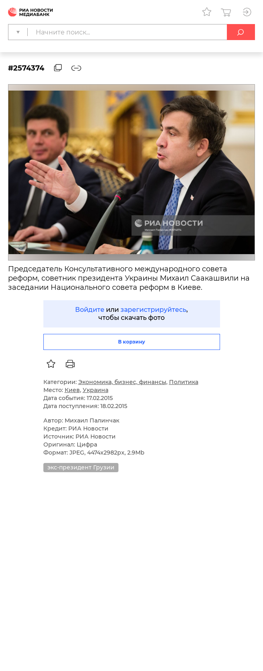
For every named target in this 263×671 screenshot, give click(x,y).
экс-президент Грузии (80, 467)
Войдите (89, 309)
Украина (95, 390)
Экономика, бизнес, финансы (122, 382)
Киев (72, 390)
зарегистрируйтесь (153, 309)
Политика (183, 382)
